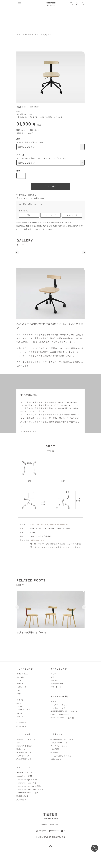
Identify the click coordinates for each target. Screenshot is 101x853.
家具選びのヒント (24, 753)
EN (17, 697)
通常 (29, 216)
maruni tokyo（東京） (28, 780)
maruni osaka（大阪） (28, 784)
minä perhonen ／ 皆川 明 (62, 719)
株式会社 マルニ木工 (25, 773)
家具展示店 (21, 797)
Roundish (20, 678)
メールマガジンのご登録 (60, 757)
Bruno (19, 707)
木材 (18, 139)
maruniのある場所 (24, 747)
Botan (19, 714)
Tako (18, 681)
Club (18, 704)
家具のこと (21, 750)
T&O (18, 691)
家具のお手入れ (23, 756)
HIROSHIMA (22, 675)
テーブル (54, 681)
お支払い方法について (30, 205)
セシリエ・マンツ (58, 709)
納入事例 (20, 800)
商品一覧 (28, 35)
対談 (18, 743)
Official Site (53, 825)
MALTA (19, 717)
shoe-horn (21, 727)
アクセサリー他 (57, 684)
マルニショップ (23, 777)
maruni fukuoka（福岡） (29, 794)
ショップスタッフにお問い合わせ (31, 198)
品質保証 (54, 753)
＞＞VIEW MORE (28, 432)
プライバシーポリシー (59, 747)
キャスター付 (71, 216)
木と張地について (24, 760)
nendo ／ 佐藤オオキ (59, 715)
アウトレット (56, 688)
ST (17, 720)
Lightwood (21, 688)
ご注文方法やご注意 (59, 743)
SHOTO (19, 701)
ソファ (53, 678)
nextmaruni (21, 724)
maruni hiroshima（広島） (30, 787)
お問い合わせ (28, 114)
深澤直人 (54, 702)
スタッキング (50, 216)
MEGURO (20, 684)
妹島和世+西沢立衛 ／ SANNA (63, 712)
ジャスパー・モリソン (59, 706)
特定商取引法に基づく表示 (61, 740)
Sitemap (43, 825)
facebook (55, 832)
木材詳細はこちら (38, 541)
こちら (36, 230)
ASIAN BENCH (23, 711)
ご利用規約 (55, 750)
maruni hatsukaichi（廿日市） (32, 790)
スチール (20, 155)
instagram (42, 832)
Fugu (18, 694)
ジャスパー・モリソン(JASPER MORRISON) (50, 525)
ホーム (19, 35)
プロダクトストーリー (25, 740)
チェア (53, 675)
